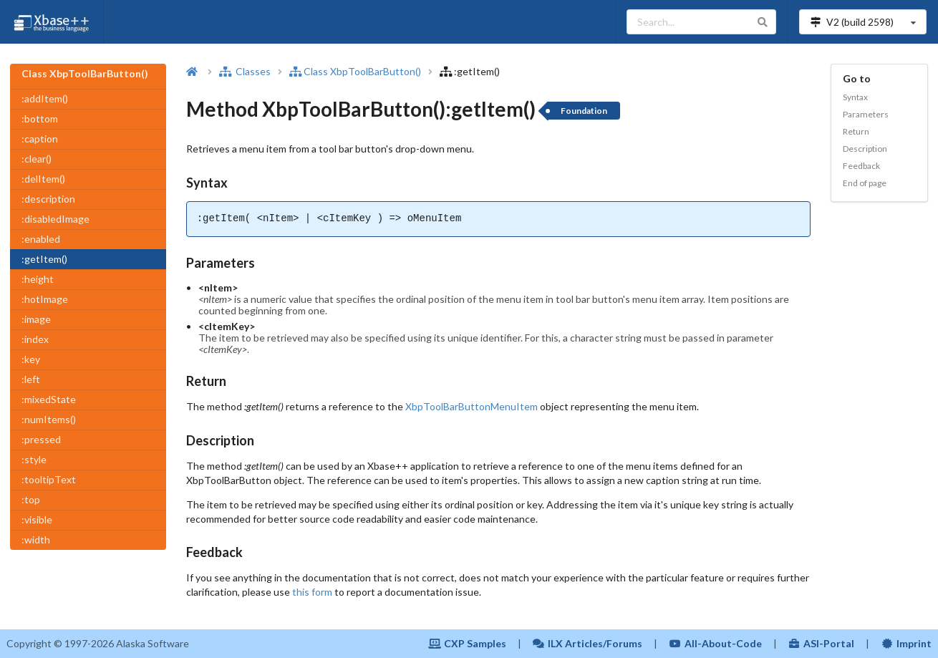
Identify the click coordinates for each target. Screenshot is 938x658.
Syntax (855, 97)
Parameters (866, 114)
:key (30, 359)
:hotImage (44, 299)
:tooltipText (48, 479)
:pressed (41, 439)
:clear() (36, 159)
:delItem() (43, 179)
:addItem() (44, 98)
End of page (864, 183)
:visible (36, 519)
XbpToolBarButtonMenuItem (471, 406)
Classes (245, 71)
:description (48, 199)
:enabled (40, 239)
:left (30, 379)
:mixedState (48, 399)
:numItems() (48, 419)
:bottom (39, 118)
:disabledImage (55, 219)
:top (30, 499)
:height (37, 279)
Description (865, 148)
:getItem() (44, 259)
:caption (39, 138)
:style (34, 459)
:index (35, 339)
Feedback (861, 165)
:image (36, 319)
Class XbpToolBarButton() (355, 71)
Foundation (584, 110)
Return (856, 131)
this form (312, 592)
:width (35, 539)
